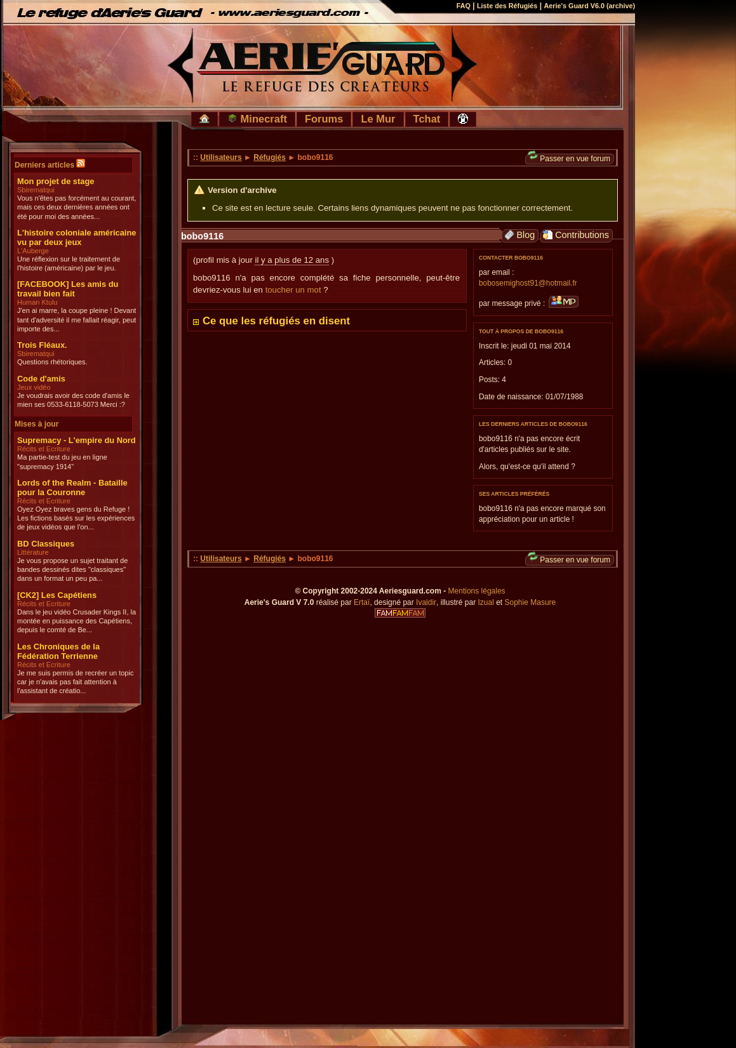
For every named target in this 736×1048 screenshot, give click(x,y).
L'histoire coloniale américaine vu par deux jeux (76, 237)
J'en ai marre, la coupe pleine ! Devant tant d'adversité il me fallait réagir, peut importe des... (76, 320)
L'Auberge (33, 251)
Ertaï (362, 602)
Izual (485, 602)
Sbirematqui (36, 190)
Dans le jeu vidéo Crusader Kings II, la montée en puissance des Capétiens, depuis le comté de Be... (76, 621)
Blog (519, 235)
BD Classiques (45, 543)
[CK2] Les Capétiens (57, 595)
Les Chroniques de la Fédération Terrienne (58, 651)
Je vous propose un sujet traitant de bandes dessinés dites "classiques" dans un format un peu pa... (72, 570)
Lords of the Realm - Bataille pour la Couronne (72, 487)
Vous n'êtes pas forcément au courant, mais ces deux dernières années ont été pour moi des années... (76, 207)
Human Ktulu (37, 302)
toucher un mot (293, 290)
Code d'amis (41, 378)
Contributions (576, 235)
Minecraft (257, 118)
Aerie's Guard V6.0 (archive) (589, 6)
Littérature (33, 552)
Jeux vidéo (34, 387)
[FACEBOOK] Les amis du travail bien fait (67, 288)
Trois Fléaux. (42, 345)
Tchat (427, 118)
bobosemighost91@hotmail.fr (528, 283)
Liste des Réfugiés (507, 6)
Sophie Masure (530, 602)
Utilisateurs (220, 157)
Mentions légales (476, 591)
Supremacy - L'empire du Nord (76, 440)
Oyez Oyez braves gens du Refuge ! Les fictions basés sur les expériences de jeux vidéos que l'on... (76, 518)
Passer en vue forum (569, 158)
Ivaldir (426, 602)
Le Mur (378, 118)
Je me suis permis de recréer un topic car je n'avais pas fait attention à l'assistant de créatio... (75, 682)
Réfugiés (269, 157)
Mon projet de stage (55, 181)
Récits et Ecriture (43, 449)
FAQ (464, 6)
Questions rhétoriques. (52, 362)
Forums (324, 118)
